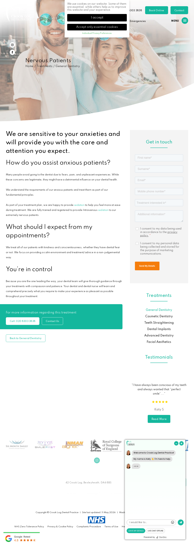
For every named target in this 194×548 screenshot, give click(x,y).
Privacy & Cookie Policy (60, 527)
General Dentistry (68, 66)
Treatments (44, 66)
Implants (116, 493)
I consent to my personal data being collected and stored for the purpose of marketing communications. (159, 248)
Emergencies (138, 21)
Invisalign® (93, 493)
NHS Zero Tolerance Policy (29, 527)
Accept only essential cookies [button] (97, 27)
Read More (159, 419)
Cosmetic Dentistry (159, 316)
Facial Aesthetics (159, 342)
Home (29, 66)
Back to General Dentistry (26, 338)
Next (185, 105)
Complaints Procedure (89, 527)
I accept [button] (97, 17)
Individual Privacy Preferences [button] (97, 33)
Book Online (156, 10)
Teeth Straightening (159, 322)
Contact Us (52, 321)
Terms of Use (111, 527)
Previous (177, 105)
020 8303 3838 (132, 10)
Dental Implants (159, 329)
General (70, 493)
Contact (179, 10)
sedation (79, 205)
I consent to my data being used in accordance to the (160, 232)
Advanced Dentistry (159, 335)
